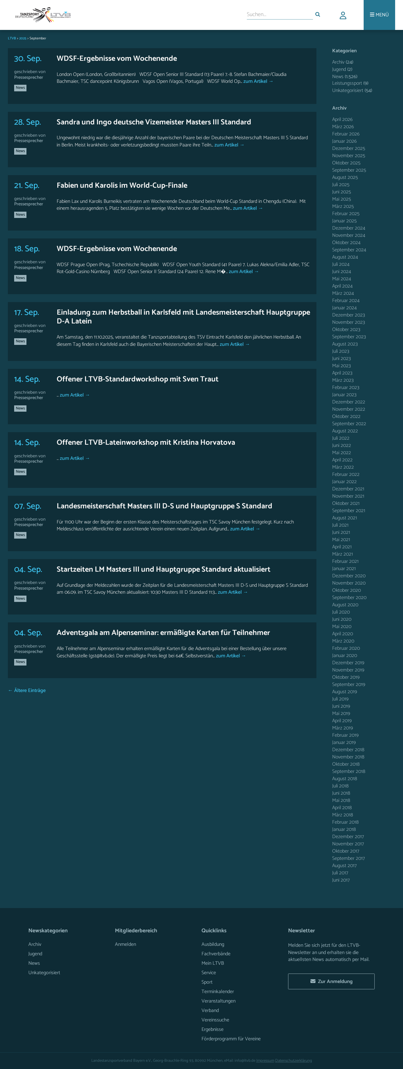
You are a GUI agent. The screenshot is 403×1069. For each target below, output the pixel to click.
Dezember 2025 (348, 148)
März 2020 (343, 641)
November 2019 (348, 670)
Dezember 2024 (348, 228)
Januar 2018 (344, 829)
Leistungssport (347, 83)
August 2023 (345, 344)
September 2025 (349, 170)
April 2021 (342, 547)
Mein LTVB (213, 963)
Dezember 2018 (348, 750)
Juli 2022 (340, 438)
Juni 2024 (341, 271)
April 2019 (342, 721)
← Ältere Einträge (27, 690)
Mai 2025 (341, 199)
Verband (210, 1010)
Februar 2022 (346, 474)
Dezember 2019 (348, 663)
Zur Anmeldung (331, 981)
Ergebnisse (213, 1029)
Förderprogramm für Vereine (231, 1039)
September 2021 (348, 510)
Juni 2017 (341, 880)
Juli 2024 (340, 264)
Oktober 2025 (346, 163)
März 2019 (342, 728)
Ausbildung (213, 944)
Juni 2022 (341, 445)
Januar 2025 (344, 221)
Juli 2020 (341, 612)
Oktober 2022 (346, 416)
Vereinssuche (215, 1020)
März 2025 (343, 206)
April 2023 (342, 373)
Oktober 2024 (346, 242)
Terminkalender (218, 991)
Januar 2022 (344, 481)
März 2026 (343, 127)
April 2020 (342, 634)
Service (209, 973)
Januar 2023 (344, 395)
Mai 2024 (341, 279)
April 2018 (342, 807)
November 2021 (348, 496)
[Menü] (379, 15)
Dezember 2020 (349, 576)
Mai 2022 (341, 453)
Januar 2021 (344, 568)
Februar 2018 (345, 822)
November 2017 (348, 844)
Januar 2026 (344, 141)
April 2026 (342, 119)
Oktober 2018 (346, 764)
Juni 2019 (341, 706)
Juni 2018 (341, 793)
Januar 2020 (344, 655)
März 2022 (343, 467)
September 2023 (349, 337)
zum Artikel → (258, 81)
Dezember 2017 (348, 836)
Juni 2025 (341, 192)
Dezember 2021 (348, 489)
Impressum (265, 1060)
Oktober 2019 (346, 677)
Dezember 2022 (348, 402)
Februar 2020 (346, 648)
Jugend (339, 69)
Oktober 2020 (346, 590)
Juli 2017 (340, 873)
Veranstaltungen (219, 1001)
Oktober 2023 (346, 329)
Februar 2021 (345, 561)
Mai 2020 (341, 626)
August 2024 (345, 257)
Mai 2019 (341, 713)
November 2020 (349, 583)
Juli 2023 (340, 351)
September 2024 (349, 250)
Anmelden (125, 944)
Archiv (338, 62)
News (20, 87)
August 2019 (344, 692)
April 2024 (342, 286)
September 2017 (348, 858)
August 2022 (345, 431)
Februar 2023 (345, 387)
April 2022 (342, 460)
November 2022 (348, 409)
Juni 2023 (341, 358)
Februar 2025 (346, 213)
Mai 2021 (341, 539)
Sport (207, 982)
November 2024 (348, 235)
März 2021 (342, 554)
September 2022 (349, 424)
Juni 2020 (341, 619)
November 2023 (348, 322)
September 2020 (349, 597)
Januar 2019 (344, 742)
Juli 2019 (340, 699)
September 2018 (348, 771)
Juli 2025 (340, 184)
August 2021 (344, 518)
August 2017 (344, 865)
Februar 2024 (346, 300)
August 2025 (345, 177)
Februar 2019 (345, 735)
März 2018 (342, 815)
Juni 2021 (341, 532)
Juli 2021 (340, 525)
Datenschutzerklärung (293, 1060)
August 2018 (344, 779)
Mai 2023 (341, 366)
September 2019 (348, 684)
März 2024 (343, 293)
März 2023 (343, 380)
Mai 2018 (341, 800)
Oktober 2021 (346, 503)
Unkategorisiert (347, 90)
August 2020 (345, 605)
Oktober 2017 (345, 851)
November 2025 (348, 155)
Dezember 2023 (348, 315)
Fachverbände (216, 954)
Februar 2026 (346, 134)
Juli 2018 (340, 786)
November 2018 (348, 757)
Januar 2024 (344, 308)
